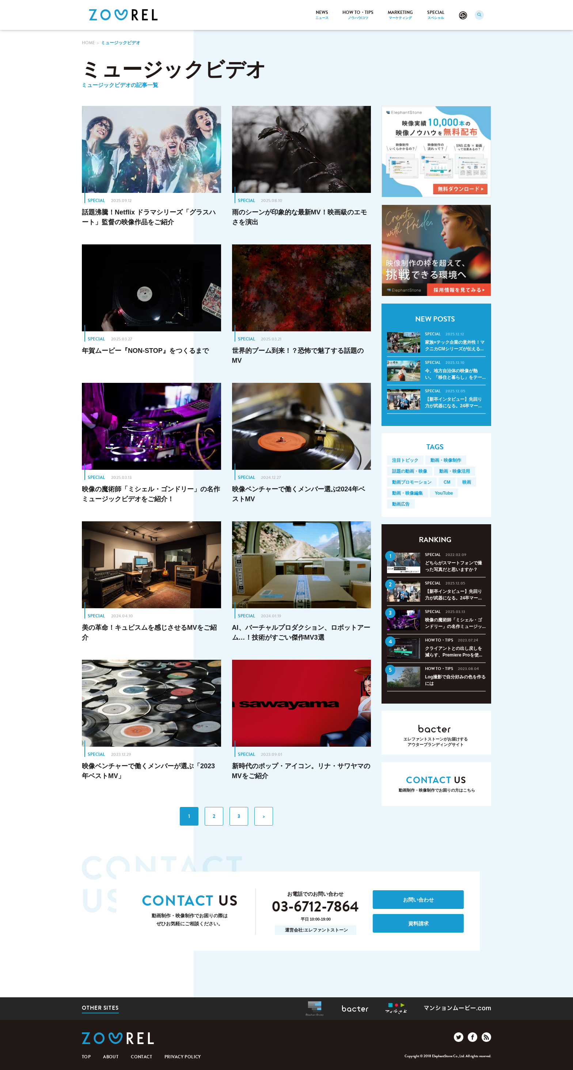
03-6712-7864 (315, 907)
